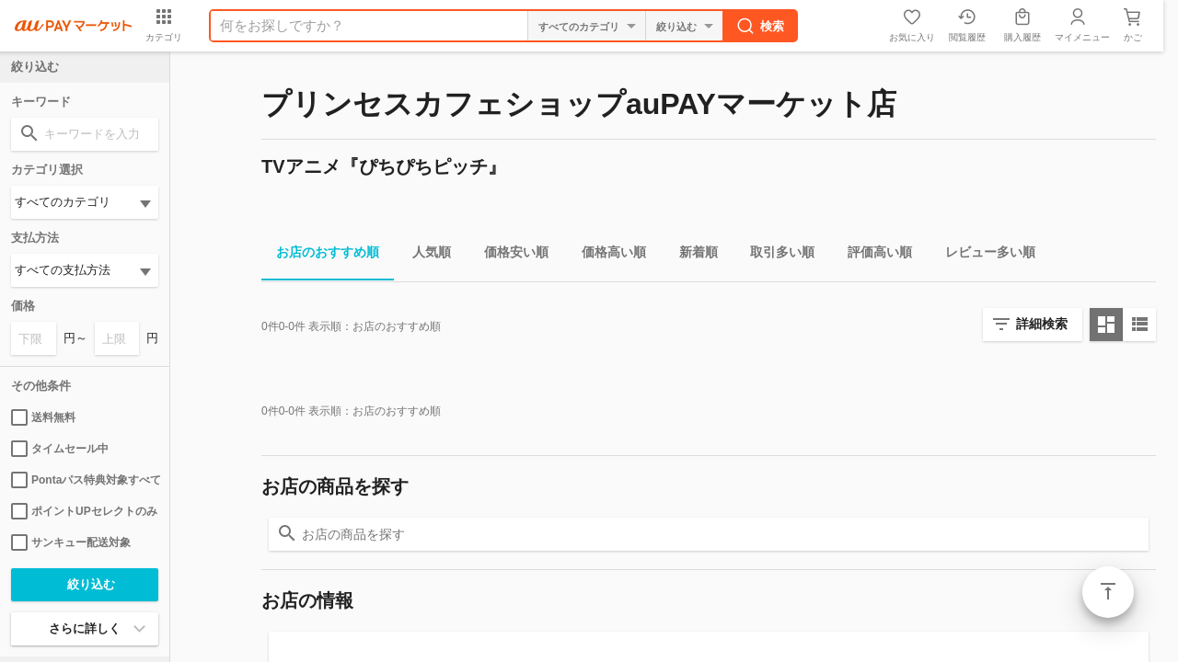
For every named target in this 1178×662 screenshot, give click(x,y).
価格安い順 (509, 255)
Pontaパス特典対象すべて (84, 480)
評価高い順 (872, 255)
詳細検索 (1042, 323)
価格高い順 (606, 255)
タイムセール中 (60, 448)
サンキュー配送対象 (71, 542)
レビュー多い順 (982, 255)
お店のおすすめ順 (320, 255)
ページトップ (1108, 592)
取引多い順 (774, 255)
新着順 (691, 255)
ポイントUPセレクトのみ (84, 511)
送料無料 (43, 417)
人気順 (424, 255)
